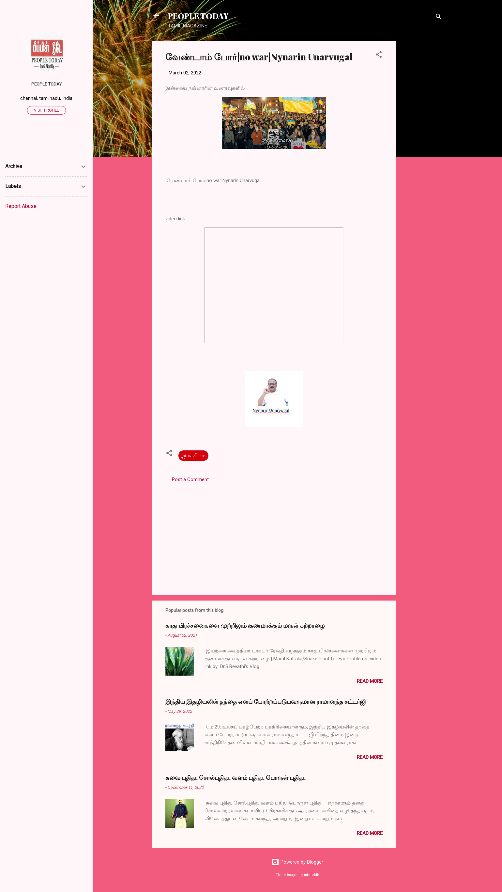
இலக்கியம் (193, 456)
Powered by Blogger (297, 862)
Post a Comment (190, 479)
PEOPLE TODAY (198, 15)
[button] (379, 56)
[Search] (439, 18)
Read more (370, 681)
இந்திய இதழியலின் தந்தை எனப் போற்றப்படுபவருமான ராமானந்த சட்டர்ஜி (265, 701)
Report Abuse (21, 206)
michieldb (311, 875)
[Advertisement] (422, 139)
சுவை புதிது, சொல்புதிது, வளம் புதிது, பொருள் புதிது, (235, 777)
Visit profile (46, 110)
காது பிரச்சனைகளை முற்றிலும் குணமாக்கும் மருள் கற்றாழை (245, 625)
